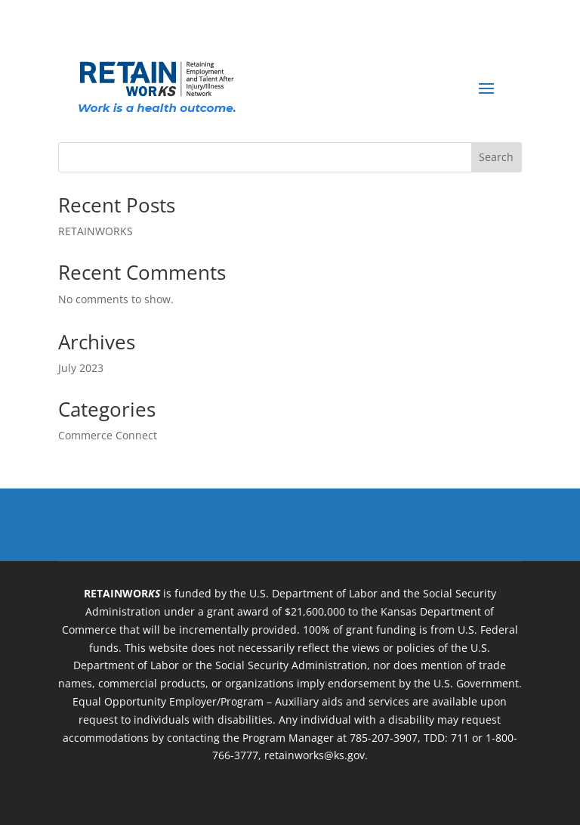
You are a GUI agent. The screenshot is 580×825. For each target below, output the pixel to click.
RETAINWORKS (95, 231)
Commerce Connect (107, 435)
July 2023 (80, 368)
